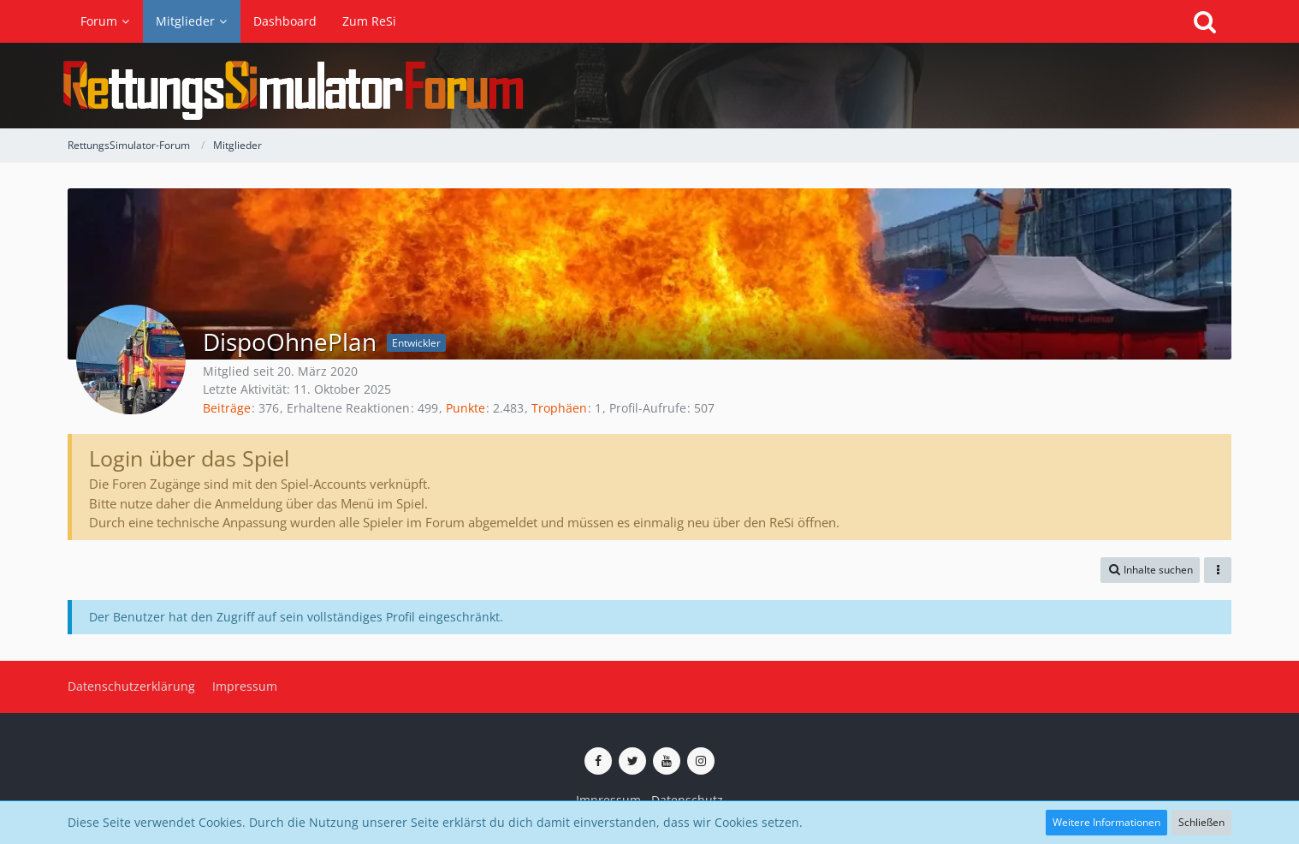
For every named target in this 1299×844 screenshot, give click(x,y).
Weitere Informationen (1106, 822)
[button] (1150, 570)
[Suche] (1204, 21)
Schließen (1201, 822)
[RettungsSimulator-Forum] (649, 85)
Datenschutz (687, 800)
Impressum (608, 800)
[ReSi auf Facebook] (598, 761)
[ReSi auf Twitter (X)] (632, 761)
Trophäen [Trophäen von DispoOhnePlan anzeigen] (559, 408)
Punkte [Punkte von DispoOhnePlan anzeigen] (465, 408)
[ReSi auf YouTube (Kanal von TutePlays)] (666, 761)
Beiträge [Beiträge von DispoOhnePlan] (227, 408)
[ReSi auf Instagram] (701, 761)
